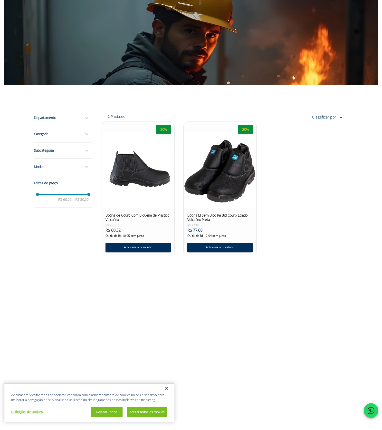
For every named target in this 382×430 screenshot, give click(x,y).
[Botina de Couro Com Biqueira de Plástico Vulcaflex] (138, 188)
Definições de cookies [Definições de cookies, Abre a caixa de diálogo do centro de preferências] (27, 412)
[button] (63, 117)
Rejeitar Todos (106, 412)
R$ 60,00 (65, 199)
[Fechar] (166, 388)
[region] (89, 402)
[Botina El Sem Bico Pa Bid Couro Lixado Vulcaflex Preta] (220, 188)
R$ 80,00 (81, 199)
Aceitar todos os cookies (146, 412)
